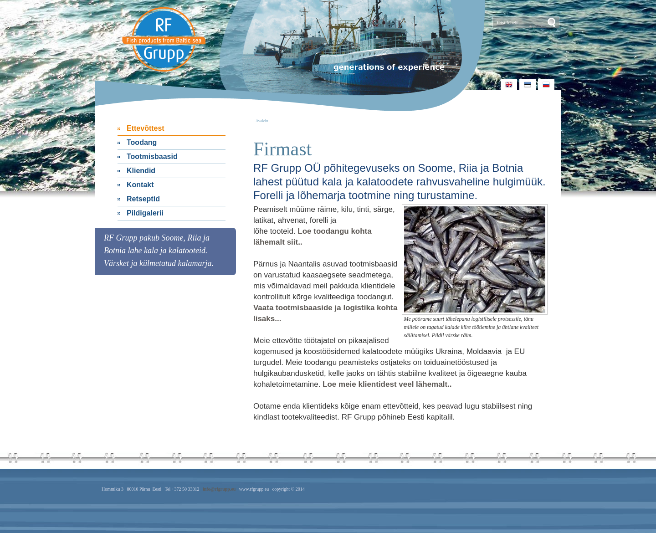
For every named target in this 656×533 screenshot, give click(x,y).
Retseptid (143, 199)
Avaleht (262, 120)
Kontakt (140, 185)
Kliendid (141, 170)
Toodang (142, 142)
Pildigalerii (145, 213)
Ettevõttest (145, 128)
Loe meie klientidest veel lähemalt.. (387, 384)
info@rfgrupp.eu (219, 489)
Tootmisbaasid (152, 156)
